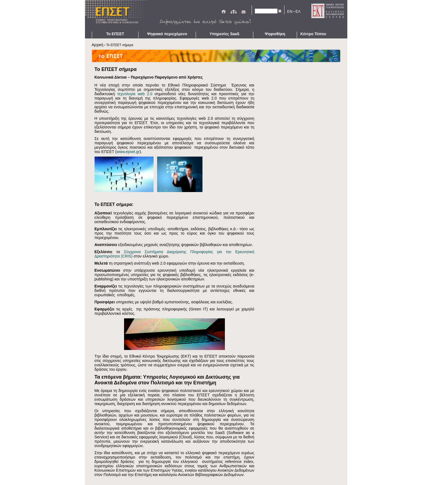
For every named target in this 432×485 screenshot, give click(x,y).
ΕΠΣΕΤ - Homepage (118, 16)
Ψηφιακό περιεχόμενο (167, 34)
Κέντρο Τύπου (313, 34)
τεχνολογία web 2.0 (134, 94)
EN (289, 11)
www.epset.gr (128, 151)
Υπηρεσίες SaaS (224, 34)
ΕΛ (298, 11)
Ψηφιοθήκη (275, 34)
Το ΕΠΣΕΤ (115, 34)
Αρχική (98, 45)
